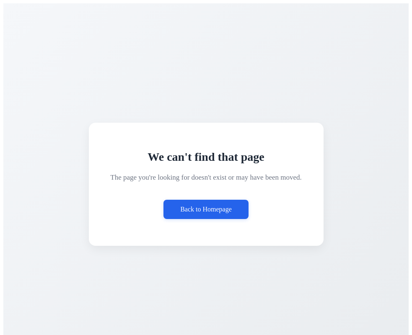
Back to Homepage (206, 209)
